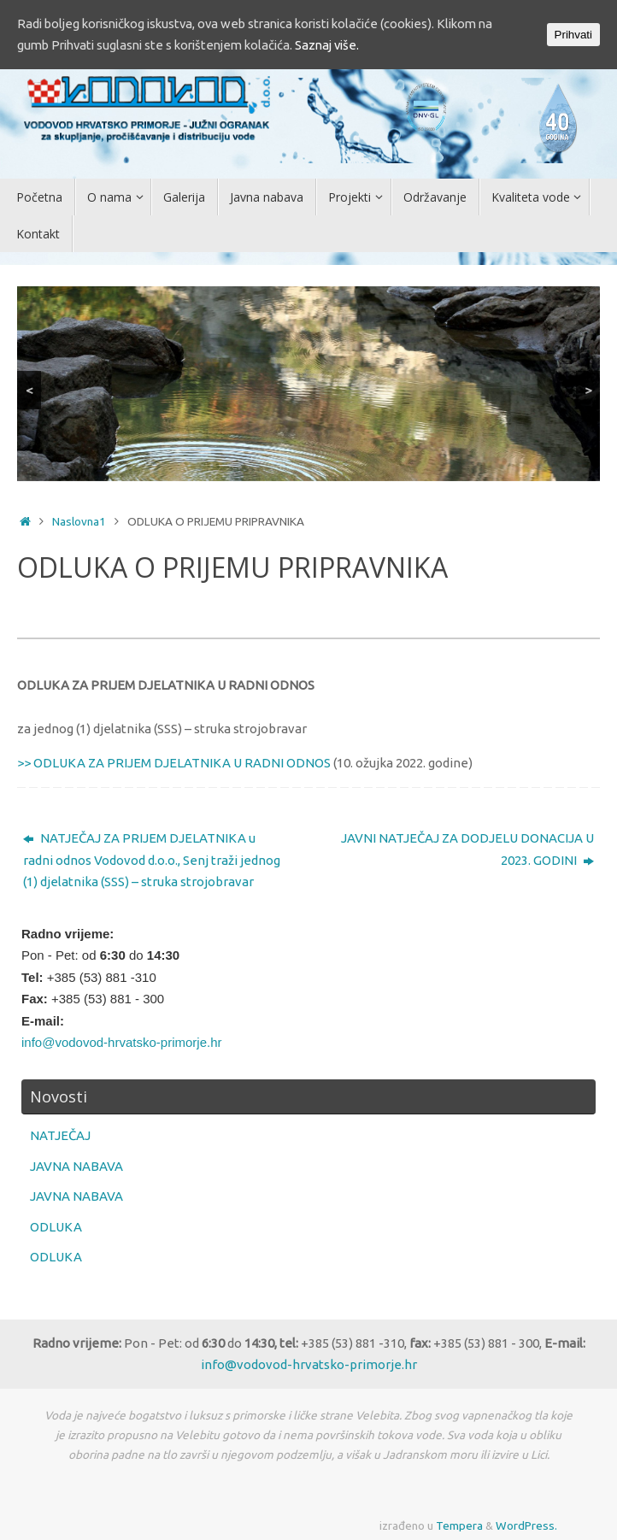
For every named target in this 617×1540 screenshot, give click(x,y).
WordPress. (526, 1525)
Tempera (459, 1525)
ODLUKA (56, 1227)
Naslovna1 (79, 521)
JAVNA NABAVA (76, 1166)
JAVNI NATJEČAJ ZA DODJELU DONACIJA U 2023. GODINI (467, 849)
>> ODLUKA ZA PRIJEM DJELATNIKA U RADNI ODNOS (174, 762)
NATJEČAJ (60, 1135)
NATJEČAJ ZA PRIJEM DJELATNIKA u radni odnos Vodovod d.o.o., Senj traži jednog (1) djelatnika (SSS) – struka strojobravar (151, 860)
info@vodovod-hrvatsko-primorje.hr (121, 1042)
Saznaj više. (360, 45)
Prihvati (573, 34)
